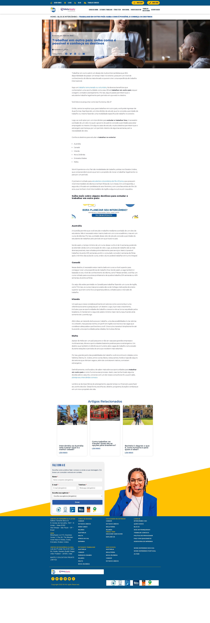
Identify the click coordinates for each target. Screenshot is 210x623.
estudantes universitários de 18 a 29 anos (108, 181)
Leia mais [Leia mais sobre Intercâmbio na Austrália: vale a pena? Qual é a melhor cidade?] (63, 453)
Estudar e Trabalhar (106, 10)
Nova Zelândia (84, 564)
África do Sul (83, 538)
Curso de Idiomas (85, 519)
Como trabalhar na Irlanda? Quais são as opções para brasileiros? (104, 443)
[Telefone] (90, 488)
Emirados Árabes (85, 555)
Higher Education (136, 10)
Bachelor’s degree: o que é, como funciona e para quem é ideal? (137, 448)
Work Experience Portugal (145, 551)
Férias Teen (117, 10)
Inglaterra (110, 527)
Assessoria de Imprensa (143, 541)
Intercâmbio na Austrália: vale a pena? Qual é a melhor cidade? (71, 448)
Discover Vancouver (114, 534)
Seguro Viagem (155, 10)
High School (125, 10)
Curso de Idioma (93, 10)
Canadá (81, 521)
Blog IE (136, 527)
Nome (55, 477)
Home (53, 17)
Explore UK (110, 537)
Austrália (82, 532)
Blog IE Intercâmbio (67, 17)
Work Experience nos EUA (144, 548)
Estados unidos (112, 561)
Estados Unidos (84, 524)
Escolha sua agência (61, 493)
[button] (66, 54)
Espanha (81, 541)
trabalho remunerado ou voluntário (93, 87)
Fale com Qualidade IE (142, 538)
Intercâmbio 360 (140, 521)
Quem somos (139, 524)
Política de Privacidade (143, 535)
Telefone (82, 485)
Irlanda (81, 529)
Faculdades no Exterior (116, 519)
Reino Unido (83, 527)
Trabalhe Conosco (141, 532)
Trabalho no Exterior (146, 10)
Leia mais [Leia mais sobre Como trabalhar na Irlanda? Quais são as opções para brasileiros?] (96, 448)
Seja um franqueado (142, 529)
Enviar (77, 502)
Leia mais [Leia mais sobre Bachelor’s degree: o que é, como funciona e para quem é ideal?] (129, 453)
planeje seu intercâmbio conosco (84, 377)
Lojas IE (137, 519)
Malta (80, 535)
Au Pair (136, 554)
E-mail (55, 485)
